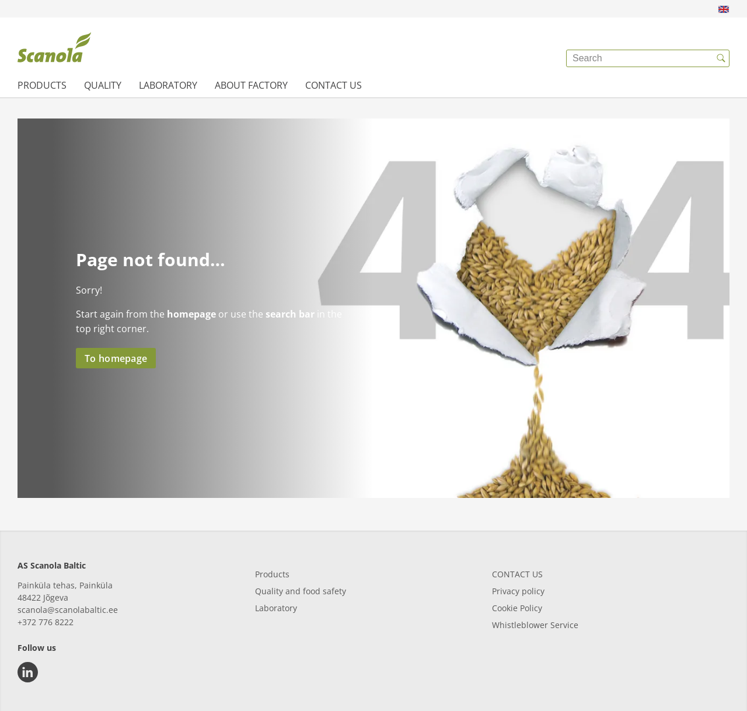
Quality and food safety (300, 591)
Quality (102, 85)
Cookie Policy (517, 608)
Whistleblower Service (535, 624)
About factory (251, 85)
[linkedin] (28, 672)
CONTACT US (517, 574)
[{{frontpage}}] (54, 49)
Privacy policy (518, 591)
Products (42, 85)
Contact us (333, 85)
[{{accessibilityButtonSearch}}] (720, 58)
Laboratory (168, 85)
